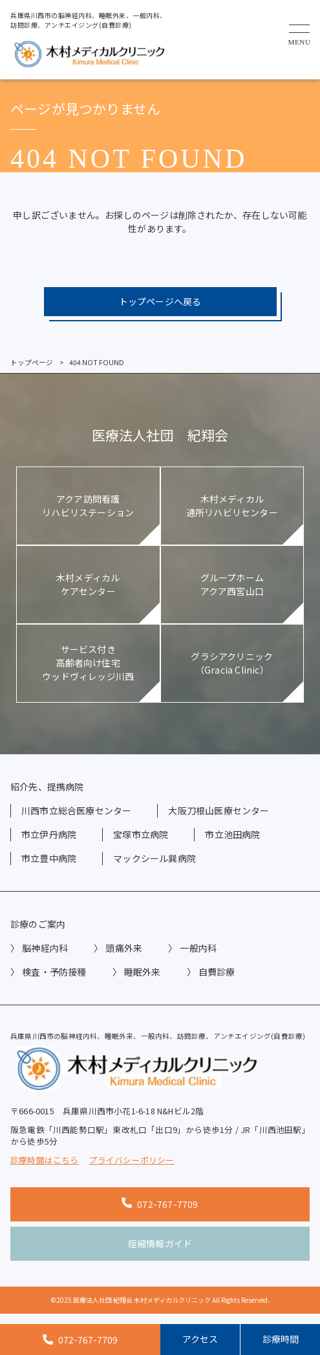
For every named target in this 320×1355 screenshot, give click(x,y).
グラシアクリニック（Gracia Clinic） (232, 663)
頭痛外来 (123, 947)
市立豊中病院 (48, 858)
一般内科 (198, 947)
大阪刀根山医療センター (218, 810)
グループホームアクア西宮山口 (232, 584)
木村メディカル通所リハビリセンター (232, 505)
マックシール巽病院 (154, 858)
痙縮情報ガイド (160, 1243)
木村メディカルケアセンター (88, 584)
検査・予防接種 (54, 971)
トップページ (31, 362)
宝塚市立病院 (140, 834)
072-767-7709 (160, 1204)
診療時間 (280, 1338)
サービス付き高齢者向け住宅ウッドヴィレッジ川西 (88, 663)
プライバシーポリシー (132, 1160)
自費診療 (216, 971)
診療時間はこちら (44, 1160)
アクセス (200, 1338)
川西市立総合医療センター (76, 810)
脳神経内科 (45, 947)
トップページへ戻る (160, 301)
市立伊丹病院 (48, 834)
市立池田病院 (232, 834)
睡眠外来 (142, 971)
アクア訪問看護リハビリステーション (88, 505)
